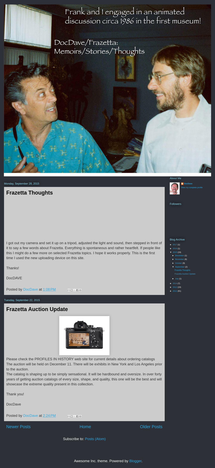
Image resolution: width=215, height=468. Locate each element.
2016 (175, 248)
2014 (175, 283)
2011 (175, 291)
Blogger (135, 461)
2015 (175, 252)
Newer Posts (18, 426)
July (177, 278)
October (179, 263)
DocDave (188, 183)
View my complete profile (192, 187)
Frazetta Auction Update (37, 309)
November (180, 259)
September (180, 267)
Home (85, 426)
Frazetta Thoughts (29, 193)
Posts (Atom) (95, 439)
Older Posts (151, 426)
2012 (175, 287)
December (180, 255)
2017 (175, 244)
